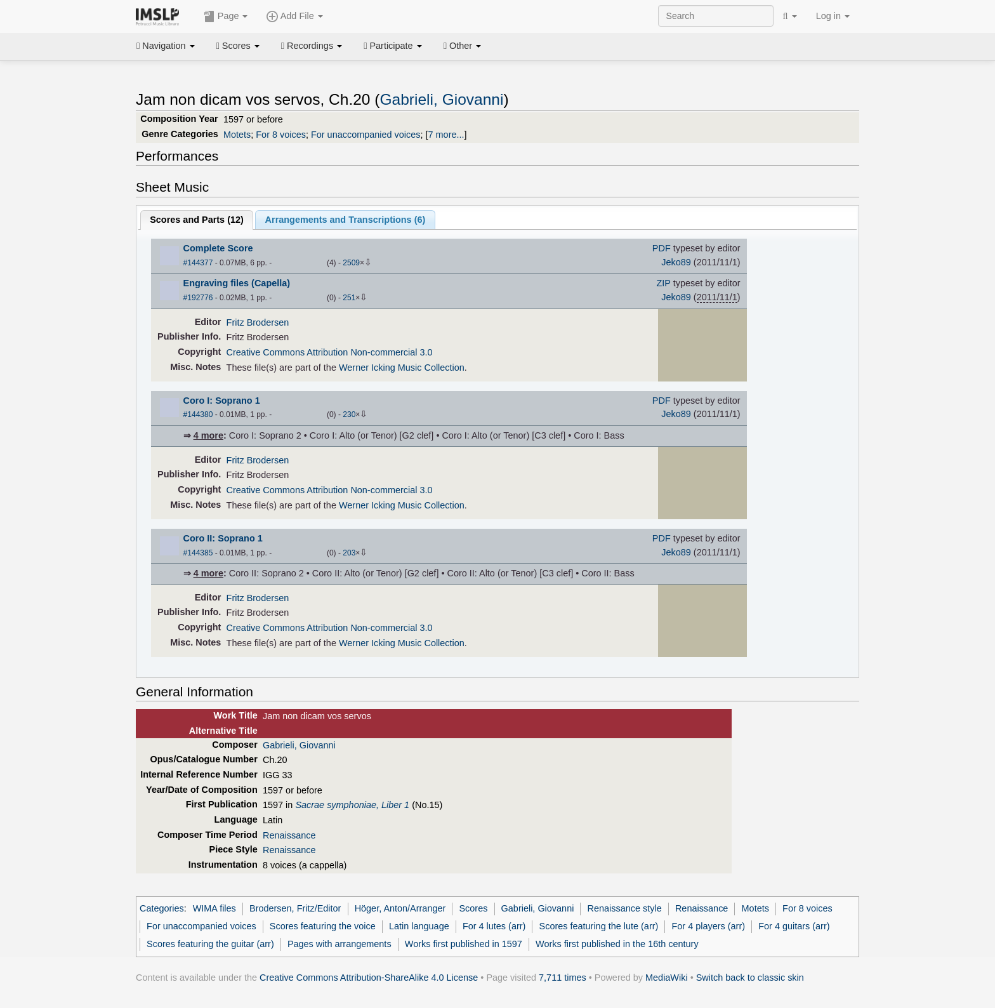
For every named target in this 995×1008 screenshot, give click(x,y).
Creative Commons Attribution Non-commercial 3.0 (330, 352)
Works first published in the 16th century (617, 944)
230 (349, 414)
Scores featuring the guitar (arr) (210, 944)
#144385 (198, 552)
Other (462, 46)
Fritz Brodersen (258, 322)
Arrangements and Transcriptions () (345, 220)
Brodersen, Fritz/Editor (295, 908)
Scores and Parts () (197, 220)
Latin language (419, 926)
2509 (351, 262)
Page (226, 16)
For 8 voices (281, 134)
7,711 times (562, 977)
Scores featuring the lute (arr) (599, 926)
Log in (833, 16)
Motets (237, 134)
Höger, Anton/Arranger (400, 908)
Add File (294, 16)
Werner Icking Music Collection (402, 367)
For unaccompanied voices (366, 134)
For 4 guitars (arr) (793, 926)
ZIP (664, 283)
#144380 (198, 414)
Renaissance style (625, 908)
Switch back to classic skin (750, 977)
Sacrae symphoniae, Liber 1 (352, 805)
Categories (162, 908)
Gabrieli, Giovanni (441, 99)
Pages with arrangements (339, 944)
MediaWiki (666, 977)
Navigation (165, 46)
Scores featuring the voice (323, 926)
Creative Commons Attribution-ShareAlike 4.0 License (369, 977)
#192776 (198, 297)
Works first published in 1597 (463, 944)
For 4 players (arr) (709, 926)
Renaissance (289, 835)
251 (349, 297)
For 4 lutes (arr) (494, 926)
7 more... (446, 134)
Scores (238, 46)
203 (349, 552)
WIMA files (214, 908)
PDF (661, 248)
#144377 (198, 262)
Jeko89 (676, 262)
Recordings (311, 46)
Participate (393, 46)
